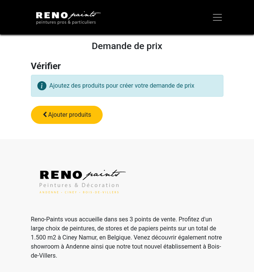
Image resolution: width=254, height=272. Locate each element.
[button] (67, 115)
